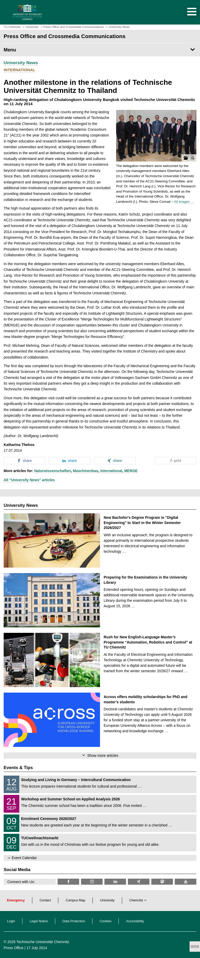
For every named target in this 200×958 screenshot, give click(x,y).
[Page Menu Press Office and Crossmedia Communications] (100, 49)
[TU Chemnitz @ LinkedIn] (115, 882)
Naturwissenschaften (52, 471)
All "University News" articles (29, 480)
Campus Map (75, 900)
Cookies (106, 921)
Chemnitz (136, 900)
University (107, 900)
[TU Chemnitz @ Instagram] (92, 882)
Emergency (16, 900)
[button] (186, 12)
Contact (45, 900)
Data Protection (74, 921)
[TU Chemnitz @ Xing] (138, 882)
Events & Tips (18, 767)
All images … (184, 202)
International (111, 471)
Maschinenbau (85, 471)
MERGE (131, 471)
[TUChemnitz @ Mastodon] (162, 882)
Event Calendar (24, 858)
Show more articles (102, 755)
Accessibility (135, 921)
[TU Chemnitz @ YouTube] (185, 882)
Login (11, 921)
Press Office (13, 948)
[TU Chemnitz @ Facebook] (68, 882)
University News (21, 62)
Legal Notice (39, 921)
